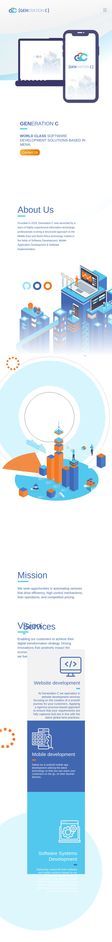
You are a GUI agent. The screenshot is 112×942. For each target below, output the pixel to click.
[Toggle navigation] (104, 10)
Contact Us (30, 152)
